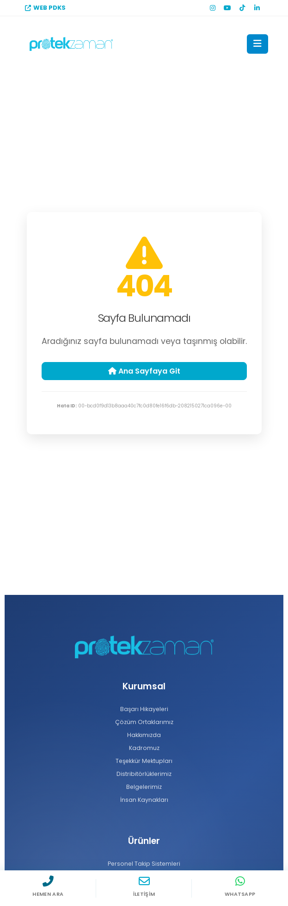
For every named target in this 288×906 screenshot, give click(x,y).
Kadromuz (144, 748)
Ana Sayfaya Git (144, 371)
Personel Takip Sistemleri (144, 864)
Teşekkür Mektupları (144, 761)
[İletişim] (144, 888)
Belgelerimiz (144, 787)
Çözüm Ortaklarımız (144, 722)
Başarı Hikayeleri (144, 709)
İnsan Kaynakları (144, 800)
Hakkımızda (144, 735)
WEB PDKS (45, 7)
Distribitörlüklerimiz (144, 774)
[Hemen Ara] (48, 888)
